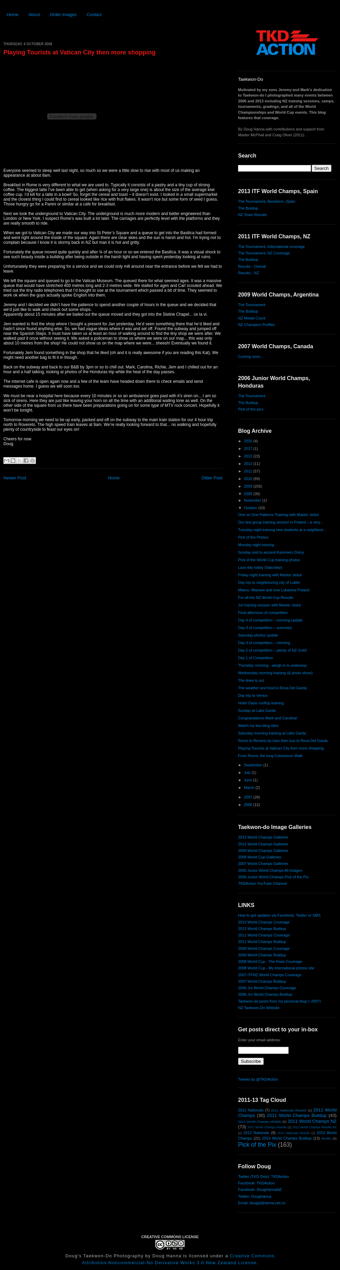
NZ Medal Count (251, 318)
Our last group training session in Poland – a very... (280, 522)
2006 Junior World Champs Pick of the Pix (273, 877)
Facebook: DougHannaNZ (260, 1189)
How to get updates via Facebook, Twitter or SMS (279, 915)
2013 (248, 456)
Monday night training (256, 545)
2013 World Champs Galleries (263, 837)
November (253, 500)
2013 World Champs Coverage (264, 922)
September (253, 765)
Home (12, 14)
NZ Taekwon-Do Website (258, 1008)
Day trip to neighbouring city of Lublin (269, 582)
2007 (248, 797)
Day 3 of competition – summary (265, 628)
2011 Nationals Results (288, 1110)
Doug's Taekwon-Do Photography (104, 1255)
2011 (248, 471)
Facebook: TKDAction (256, 1183)
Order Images (63, 14)
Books (326, 1138)
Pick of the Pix (257, 1144)
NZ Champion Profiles (256, 325)
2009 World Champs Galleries (263, 850)
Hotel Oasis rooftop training (261, 703)
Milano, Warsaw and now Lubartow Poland (273, 590)
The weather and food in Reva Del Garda (272, 688)
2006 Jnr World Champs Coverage (267, 988)
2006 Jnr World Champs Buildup (265, 994)
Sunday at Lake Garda (257, 710)
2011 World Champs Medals (259, 1121)
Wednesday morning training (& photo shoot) (275, 673)
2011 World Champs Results (267, 1127)
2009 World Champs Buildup (262, 955)
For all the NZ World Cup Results (265, 597)
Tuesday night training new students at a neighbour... (282, 530)
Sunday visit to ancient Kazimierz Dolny (271, 552)
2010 (248, 479)
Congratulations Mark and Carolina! (267, 718)
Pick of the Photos (253, 537)
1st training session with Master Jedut (269, 605)
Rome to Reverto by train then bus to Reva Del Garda (283, 741)
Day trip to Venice (252, 695)
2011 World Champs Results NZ (314, 1127)
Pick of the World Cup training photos (269, 560)
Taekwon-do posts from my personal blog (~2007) (279, 1001)
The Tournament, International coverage (271, 246)
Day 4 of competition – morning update (270, 620)
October (251, 508)
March (250, 787)
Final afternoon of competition (263, 613)
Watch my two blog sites (258, 726)
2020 (248, 441)
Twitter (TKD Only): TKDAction (263, 1176)
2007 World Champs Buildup (262, 981)
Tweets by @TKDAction (258, 1079)
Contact (94, 14)
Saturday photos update (258, 635)
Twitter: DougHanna (254, 1196)
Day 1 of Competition (255, 658)
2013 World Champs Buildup (262, 929)
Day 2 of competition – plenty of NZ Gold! (272, 650)
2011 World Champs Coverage (264, 935)
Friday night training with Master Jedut (270, 575)
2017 (248, 449)
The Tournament (251, 305)
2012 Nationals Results (293, 1133)
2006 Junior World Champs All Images (270, 870)
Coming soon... (250, 356)
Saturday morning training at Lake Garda (272, 733)
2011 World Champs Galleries (263, 844)
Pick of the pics (250, 409)
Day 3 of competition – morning (264, 643)
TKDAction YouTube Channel (262, 883)
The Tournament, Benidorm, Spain (266, 201)
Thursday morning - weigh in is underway (272, 665)
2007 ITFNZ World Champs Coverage (269, 975)
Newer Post (14, 477)
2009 (248, 486)
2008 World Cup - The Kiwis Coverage (270, 961)
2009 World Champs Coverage (264, 948)
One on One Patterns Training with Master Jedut (278, 515)
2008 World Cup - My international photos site (276, 968)
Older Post (211, 477)
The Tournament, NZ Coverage (264, 253)
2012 (248, 464)
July (248, 772)
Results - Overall (252, 266)
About (34, 14)
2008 (248, 494)
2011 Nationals (250, 1110)
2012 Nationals (256, 1133)
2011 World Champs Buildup (262, 942)
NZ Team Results (252, 215)
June (248, 780)
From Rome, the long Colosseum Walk (270, 756)
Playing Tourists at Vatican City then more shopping (79, 52)
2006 (248, 805)
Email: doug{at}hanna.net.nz (261, 1203)
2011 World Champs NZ (312, 1121)
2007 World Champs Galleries (263, 864)
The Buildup (248, 208)
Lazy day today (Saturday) (260, 567)
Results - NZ (248, 273)
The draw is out (251, 680)
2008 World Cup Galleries (259, 857)
